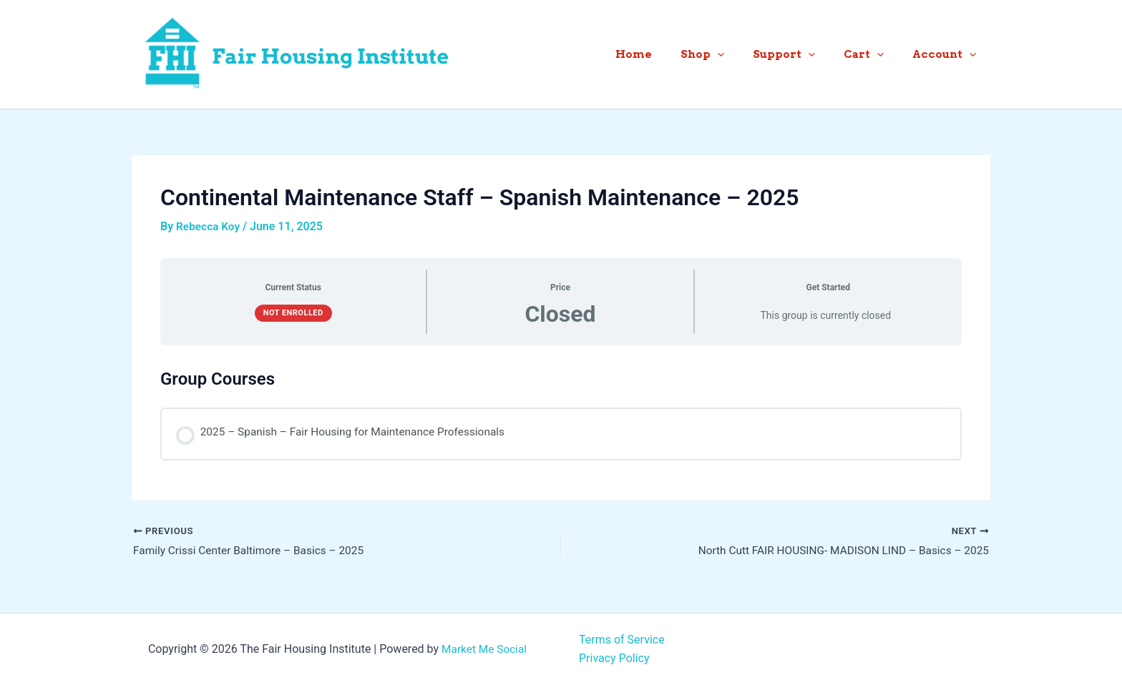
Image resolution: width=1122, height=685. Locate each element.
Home (666, 54)
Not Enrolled (293, 312)
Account (948, 54)
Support (802, 54)
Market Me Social (484, 649)
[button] (742, 54)
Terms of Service (622, 639)
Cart (874, 54)
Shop (727, 54)
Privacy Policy (614, 658)
